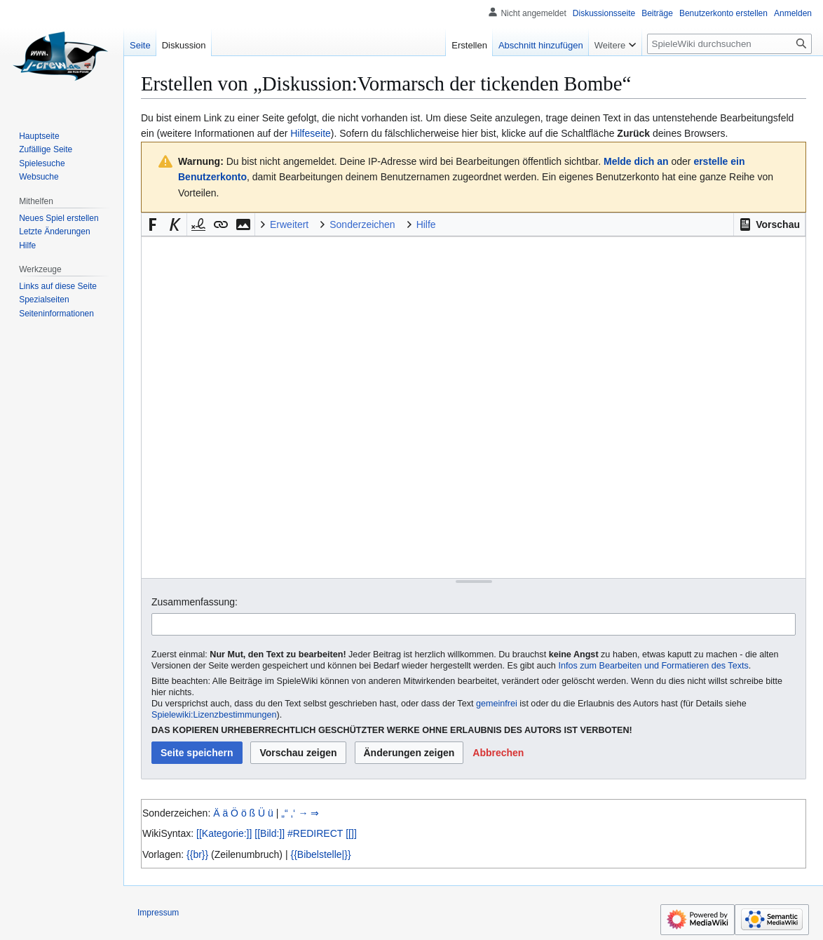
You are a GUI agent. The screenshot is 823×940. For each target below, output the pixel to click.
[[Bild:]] (269, 833)
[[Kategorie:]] (224, 833)
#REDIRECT (315, 833)
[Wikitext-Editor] (473, 407)
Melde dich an (636, 161)
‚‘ (293, 813)
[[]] (351, 833)
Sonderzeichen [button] (362, 224)
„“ (284, 813)
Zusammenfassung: (194, 601)
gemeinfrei (496, 704)
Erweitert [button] (289, 224)
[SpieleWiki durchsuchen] (729, 44)
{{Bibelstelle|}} (320, 854)
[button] (769, 224)
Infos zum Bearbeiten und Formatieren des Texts (653, 666)
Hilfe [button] (426, 224)
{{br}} (197, 854)
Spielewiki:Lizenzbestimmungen (214, 715)
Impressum (158, 913)
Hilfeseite (310, 133)
